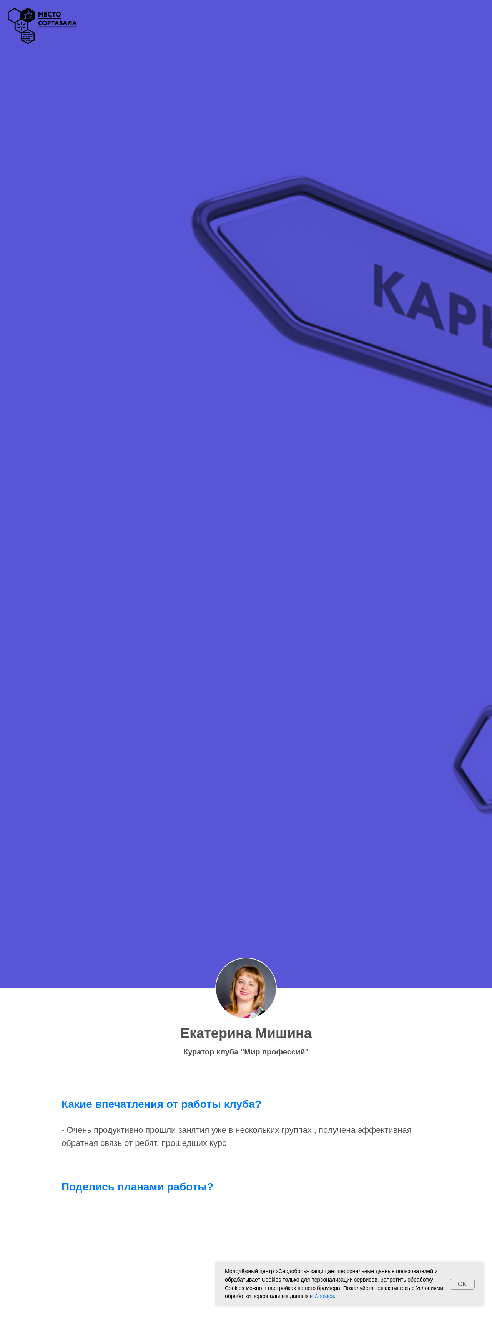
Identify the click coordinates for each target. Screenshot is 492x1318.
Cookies (324, 1296)
